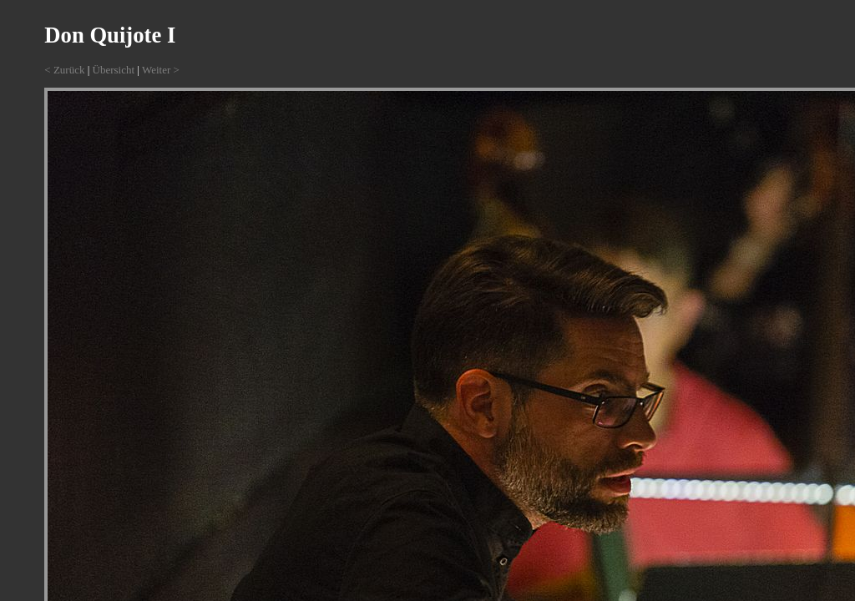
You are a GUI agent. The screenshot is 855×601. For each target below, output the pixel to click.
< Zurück (64, 69)
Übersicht (114, 69)
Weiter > (161, 69)
